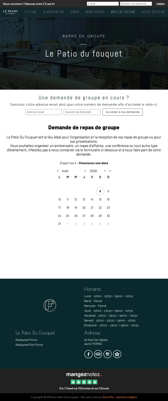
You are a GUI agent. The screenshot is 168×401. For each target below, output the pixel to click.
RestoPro (108, 397)
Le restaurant (53, 12)
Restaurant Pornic (26, 339)
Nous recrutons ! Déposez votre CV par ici (28, 3)
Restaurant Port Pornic (29, 344)
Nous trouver (153, 12)
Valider (160, 3)
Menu (75, 12)
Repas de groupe (123, 12)
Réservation (95, 12)
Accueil (30, 12)
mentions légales (126, 397)
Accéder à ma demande (122, 112)
